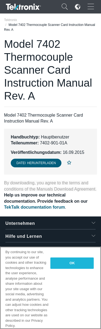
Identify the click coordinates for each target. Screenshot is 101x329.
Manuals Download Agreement (66, 189)
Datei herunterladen (36, 163)
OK (72, 263)
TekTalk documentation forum (34, 207)
